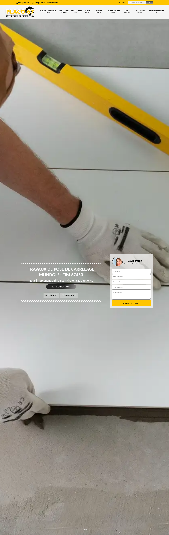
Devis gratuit (51, 295)
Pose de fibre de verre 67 (76, 12)
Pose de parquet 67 (127, 12)
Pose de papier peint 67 (64, 12)
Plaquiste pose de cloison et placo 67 (48, 12)
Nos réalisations (61, 286)
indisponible (22, 2)
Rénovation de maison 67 (141, 12)
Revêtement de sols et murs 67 (156, 12)
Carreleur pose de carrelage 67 (114, 12)
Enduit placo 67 (87, 12)
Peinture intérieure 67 (99, 12)
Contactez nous (69, 295)
